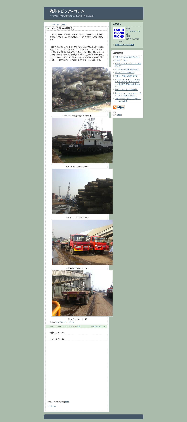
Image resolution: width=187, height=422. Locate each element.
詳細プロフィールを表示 (124, 45)
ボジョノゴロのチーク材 (124, 73)
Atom (67, 402)
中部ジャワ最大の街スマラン (126, 76)
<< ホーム (52, 406)
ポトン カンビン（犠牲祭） (126, 90)
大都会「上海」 (121, 60)
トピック (70, 322)
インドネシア (61, 322)
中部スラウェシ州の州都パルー (127, 57)
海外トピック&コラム (67, 11)
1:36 (79, 327)
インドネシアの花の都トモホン (127, 69)
